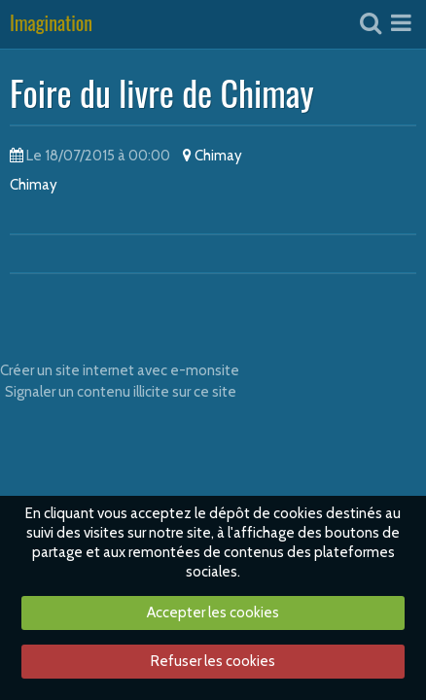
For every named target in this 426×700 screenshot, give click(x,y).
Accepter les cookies (213, 612)
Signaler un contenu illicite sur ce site (120, 392)
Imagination (51, 24)
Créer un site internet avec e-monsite (119, 370)
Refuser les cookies (213, 661)
